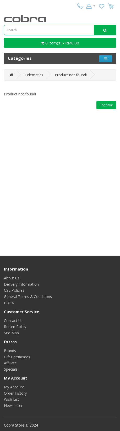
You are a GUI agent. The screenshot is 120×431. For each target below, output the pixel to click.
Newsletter (13, 405)
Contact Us (13, 320)
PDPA (9, 302)
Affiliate (10, 362)
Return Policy (15, 326)
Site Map (11, 332)
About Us (11, 277)
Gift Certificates (17, 356)
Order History (15, 393)
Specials (11, 369)
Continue (106, 105)
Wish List (11, 399)
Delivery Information (21, 284)
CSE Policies (14, 290)
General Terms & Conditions (28, 296)
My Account (14, 386)
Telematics (34, 74)
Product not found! (71, 74)
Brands (10, 350)
